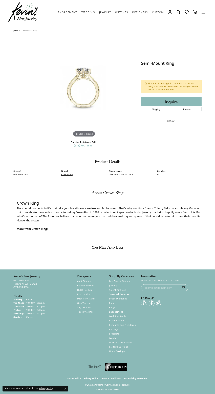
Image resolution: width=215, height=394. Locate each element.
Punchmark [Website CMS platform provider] (113, 389)
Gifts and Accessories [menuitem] (121, 342)
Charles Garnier (85, 285)
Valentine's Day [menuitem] (117, 290)
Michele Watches (86, 298)
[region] (84, 87)
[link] (67, 12)
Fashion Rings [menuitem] (116, 320)
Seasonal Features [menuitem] (119, 294)
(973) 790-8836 (83, 145)
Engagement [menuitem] (116, 311)
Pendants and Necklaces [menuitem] (122, 325)
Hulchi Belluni (85, 290)
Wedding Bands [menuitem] (117, 316)
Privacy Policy (91, 378)
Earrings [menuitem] (113, 329)
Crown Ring (67, 174)
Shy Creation (84, 307)
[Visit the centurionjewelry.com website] (116, 367)
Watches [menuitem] (113, 338)
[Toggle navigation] (203, 12)
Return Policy (74, 378)
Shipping (156, 109)
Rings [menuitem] (112, 307)
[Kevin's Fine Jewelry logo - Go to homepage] (23, 12)
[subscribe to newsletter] (183, 287)
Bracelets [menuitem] (114, 333)
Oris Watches (84, 303)
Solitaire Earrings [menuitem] (118, 346)
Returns (186, 109)
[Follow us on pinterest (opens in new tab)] (144, 303)
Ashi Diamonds (85, 281)
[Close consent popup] (65, 389)
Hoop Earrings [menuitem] (117, 351)
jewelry (16, 30)
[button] (170, 12)
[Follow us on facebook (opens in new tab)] (152, 303)
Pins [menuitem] (111, 303)
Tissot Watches (85, 311)
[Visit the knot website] (94, 367)
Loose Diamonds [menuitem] (118, 298)
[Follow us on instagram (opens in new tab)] (159, 303)
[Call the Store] (21, 287)
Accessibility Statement (135, 378)
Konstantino (84, 294)
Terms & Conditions (111, 378)
